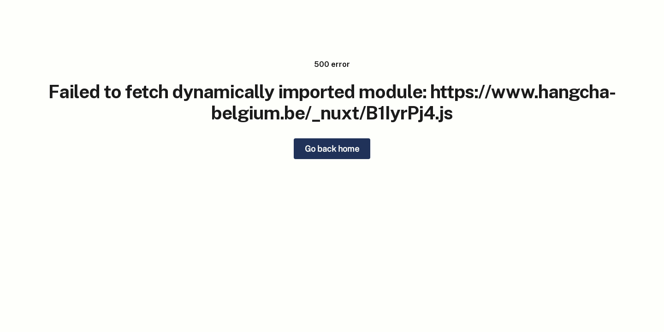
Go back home (332, 149)
